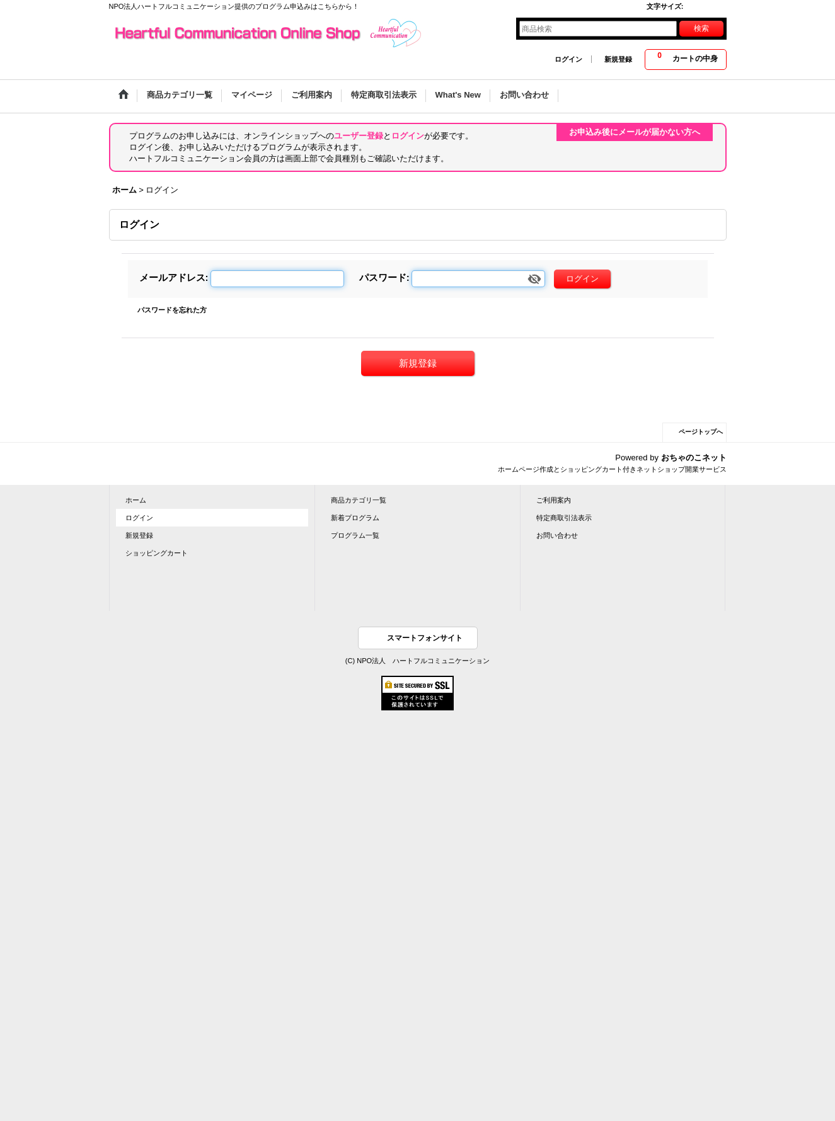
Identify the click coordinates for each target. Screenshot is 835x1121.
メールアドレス (172, 277)
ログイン (568, 59)
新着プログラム (355, 517)
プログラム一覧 (355, 535)
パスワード (382, 277)
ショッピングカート (156, 553)
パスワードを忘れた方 (172, 310)
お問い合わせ (557, 535)
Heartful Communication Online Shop (266, 33)
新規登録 (618, 59)
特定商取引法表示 (564, 517)
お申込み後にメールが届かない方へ (634, 132)
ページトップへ (701, 431)
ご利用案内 (553, 500)
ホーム (135, 500)
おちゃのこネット (694, 457)
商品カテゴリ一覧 (358, 500)
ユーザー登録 (358, 135)
